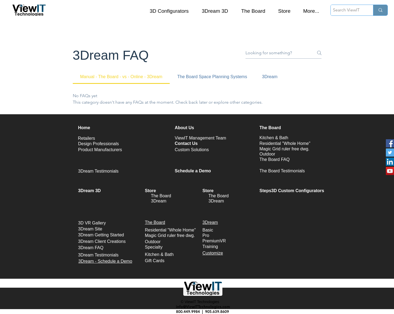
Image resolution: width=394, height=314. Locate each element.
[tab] (121, 77)
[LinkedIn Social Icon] (390, 162)
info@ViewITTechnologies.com (203, 306)
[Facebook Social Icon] (390, 143)
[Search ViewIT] (347, 10)
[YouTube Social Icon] (390, 171)
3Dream (158, 201)
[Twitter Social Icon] (390, 152)
